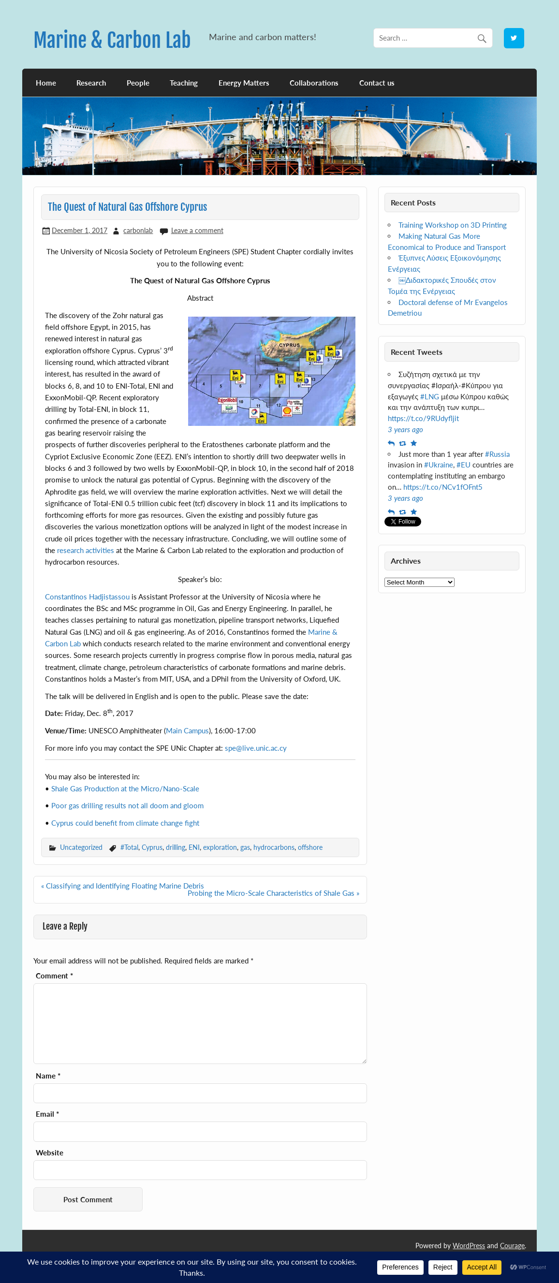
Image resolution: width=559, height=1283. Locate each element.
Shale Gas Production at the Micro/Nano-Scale (125, 788)
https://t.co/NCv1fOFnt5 (443, 486)
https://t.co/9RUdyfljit (423, 418)
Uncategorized (81, 847)
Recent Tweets (416, 351)
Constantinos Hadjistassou (87, 596)
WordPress (469, 1245)
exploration (220, 847)
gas (245, 847)
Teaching (184, 82)
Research (91, 82)
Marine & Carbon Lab (112, 40)
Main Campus (187, 730)
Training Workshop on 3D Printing (452, 224)
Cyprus (152, 847)
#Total (129, 847)
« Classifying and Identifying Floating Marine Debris (122, 885)
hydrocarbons (273, 847)
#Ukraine (438, 464)
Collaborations (314, 82)
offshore (310, 847)
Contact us (377, 82)
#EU (463, 464)
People (138, 82)
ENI (194, 847)
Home (46, 82)
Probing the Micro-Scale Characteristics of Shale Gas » (273, 893)
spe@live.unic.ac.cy (256, 748)
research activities (85, 550)
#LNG (429, 396)
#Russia (497, 454)
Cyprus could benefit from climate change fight (125, 822)
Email (47, 1114)
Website (49, 1152)
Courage (512, 1245)
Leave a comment (197, 230)
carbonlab (138, 230)
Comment (54, 975)
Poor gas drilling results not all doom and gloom (127, 805)
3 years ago (405, 429)
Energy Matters (244, 82)
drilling (175, 847)
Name (48, 1075)
